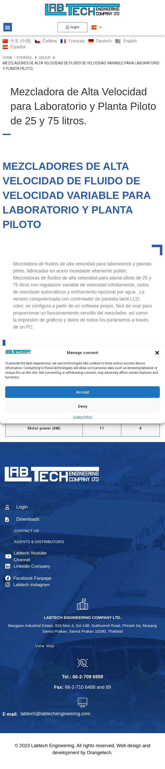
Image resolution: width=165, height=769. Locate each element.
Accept (82, 392)
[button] (157, 352)
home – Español (18, 58)
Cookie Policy (82, 417)
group (45, 58)
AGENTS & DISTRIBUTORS (39, 541)
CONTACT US (26, 531)
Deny (82, 406)
